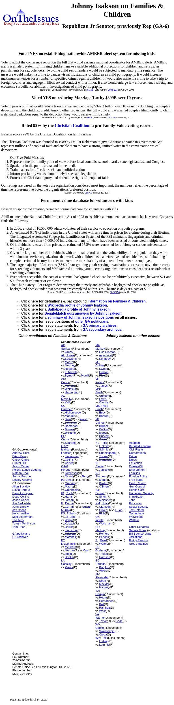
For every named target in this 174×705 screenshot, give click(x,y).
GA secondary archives (102, 329)
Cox (85, 550)
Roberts (72, 513)
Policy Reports (138, 540)
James (103, 385)
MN (97, 389)
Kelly (68, 402)
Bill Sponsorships (140, 533)
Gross (69, 352)
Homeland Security (141, 493)
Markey (100, 348)
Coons (65, 439)
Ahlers (103, 570)
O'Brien (104, 486)
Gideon (104, 372)
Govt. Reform (137, 483)
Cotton (65, 382)
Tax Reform (136, 510)
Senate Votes (137, 530)
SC (97, 547)
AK (63, 345)
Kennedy (105, 358)
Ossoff (69, 476)
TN (97, 574)
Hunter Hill (19, 463)
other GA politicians (91, 321)
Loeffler (66, 453)
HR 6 (89, 117)
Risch (69, 493)
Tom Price (18, 527)
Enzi (104, 638)
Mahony (70, 385)
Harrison (104, 557)
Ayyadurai (105, 355)
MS (97, 405)
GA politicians (21, 533)
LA (63, 560)
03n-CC (88, 192)
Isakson (66, 449)
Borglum (104, 567)
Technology (136, 513)
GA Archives (20, 537)
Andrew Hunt (20, 453)
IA (62, 479)
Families (134, 473)
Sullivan (66, 348)
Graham (70, 483)
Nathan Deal (20, 473)
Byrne (69, 375)
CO (63, 405)
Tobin (68, 553)
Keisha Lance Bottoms (26, 469)
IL (62, 503)
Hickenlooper (73, 412)
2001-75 (111, 117)
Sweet (103, 368)
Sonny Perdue (21, 476)
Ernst (68, 479)
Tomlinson (71, 473)
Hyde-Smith (102, 407)
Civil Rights (136, 449)
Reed (103, 540)
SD (97, 560)
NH (97, 473)
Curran (69, 506)
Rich (102, 513)
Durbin (69, 503)
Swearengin (107, 631)
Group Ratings (138, 543)
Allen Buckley (21, 486)
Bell (101, 604)
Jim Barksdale (21, 503)
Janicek (104, 469)
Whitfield (70, 389)
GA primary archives (100, 325)
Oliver (103, 510)
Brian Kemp (20, 456)
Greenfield (71, 490)
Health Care (136, 490)
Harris (69, 496)
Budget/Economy (140, 446)
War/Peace (136, 516)
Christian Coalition (72, 125)
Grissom (70, 533)
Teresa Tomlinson (23, 523)
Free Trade (136, 479)
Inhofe (99, 520)
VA (97, 614)
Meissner (105, 500)
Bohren (104, 416)
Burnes (69, 429)
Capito (99, 627)
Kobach (70, 523)
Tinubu (103, 553)
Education (135, 463)
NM (97, 503)
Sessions (71, 358)
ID (62, 493)
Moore (69, 362)
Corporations (137, 453)
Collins (69, 459)
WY (97, 638)
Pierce (69, 567)
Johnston (71, 422)
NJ (97, 490)
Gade (119, 621)
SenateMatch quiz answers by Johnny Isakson (83, 313)
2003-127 (112, 90)
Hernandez (106, 601)
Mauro (69, 486)
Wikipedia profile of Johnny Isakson (77, 305)
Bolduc (103, 483)
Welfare (134, 520)
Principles (135, 503)
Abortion (134, 442)
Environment (137, 469)
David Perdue (21, 490)
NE (97, 463)
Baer (68, 419)
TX (97, 590)
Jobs (132, 500)
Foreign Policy (138, 476)
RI (96, 540)
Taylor (103, 621)
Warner (100, 617)
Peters (99, 382)
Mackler (104, 584)
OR (97, 527)
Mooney (70, 365)
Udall (104, 503)
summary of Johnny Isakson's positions (80, 317)
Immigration (136, 496)
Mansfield (105, 459)
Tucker (103, 456)
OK (97, 516)
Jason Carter (20, 466)
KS (63, 513)
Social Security (138, 506)
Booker (69, 557)
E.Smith (104, 446)
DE (63, 436)
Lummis (104, 644)
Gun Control (137, 486)
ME (97, 362)
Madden (70, 416)
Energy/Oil (136, 466)
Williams (70, 432)
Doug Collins (20, 496)
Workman (105, 523)
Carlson (104, 395)
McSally (66, 399)
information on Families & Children (117, 301)
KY (63, 540)
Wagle (69, 520)
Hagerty (104, 587)
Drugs (133, 459)
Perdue (66, 469)
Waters (103, 543)
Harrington (72, 392)
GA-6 (64, 466)
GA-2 (64, 446)
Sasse (99, 466)
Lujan (118, 510)
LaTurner (71, 516)
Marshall (70, 537)
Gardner (66, 409)
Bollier (69, 527)
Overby (104, 402)
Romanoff (71, 426)
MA (97, 345)
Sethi (102, 580)
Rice (102, 375)
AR (63, 379)
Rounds (100, 564)
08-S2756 (115, 292)
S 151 (90, 90)
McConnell (68, 543)
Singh (103, 496)
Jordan (69, 500)
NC (97, 442)
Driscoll (104, 436)
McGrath (70, 547)
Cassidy (66, 564)
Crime (133, 456)
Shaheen (101, 476)
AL (63, 355)
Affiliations (135, 537)
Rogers (69, 368)
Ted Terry (18, 520)
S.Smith (104, 449)
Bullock (104, 426)
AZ (63, 395)
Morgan (70, 550)
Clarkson (105, 506)
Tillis (104, 442)
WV (97, 624)
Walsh (83, 419)
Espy (102, 412)
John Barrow (20, 506)
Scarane (70, 442)
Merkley (100, 530)
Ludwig (103, 641)
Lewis (103, 399)
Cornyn (100, 594)
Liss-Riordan (107, 352)
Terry (85, 476)
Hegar (103, 597)
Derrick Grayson (22, 493)
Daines (99, 422)
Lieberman (72, 456)
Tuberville (71, 372)
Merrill (85, 375)
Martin (103, 479)
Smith (99, 392)
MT (97, 419)
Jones (70, 355)
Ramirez (104, 607)
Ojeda (103, 634)
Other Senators (139, 527)
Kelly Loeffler (20, 513)
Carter (69, 463)
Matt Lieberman (22, 516)
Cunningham (107, 453)
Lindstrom (71, 530)
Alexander (102, 577)
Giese (103, 439)
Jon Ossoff (19, 510)
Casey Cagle (20, 459)
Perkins (104, 537)
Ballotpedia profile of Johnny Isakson (78, 309)
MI (97, 379)
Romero (104, 533)
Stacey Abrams (22, 479)
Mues (102, 432)
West (102, 611)
